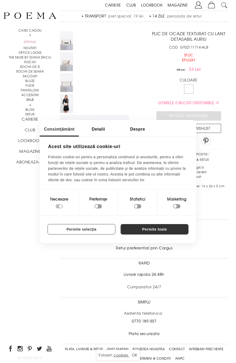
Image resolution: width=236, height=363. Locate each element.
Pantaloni (30, 90)
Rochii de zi (30, 67)
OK (134, 355)
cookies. (121, 355)
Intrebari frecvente (206, 349)
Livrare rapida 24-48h (144, 274)
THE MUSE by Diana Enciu (30, 57)
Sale (30, 100)
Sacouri (30, 76)
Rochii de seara (30, 71)
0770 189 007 (144, 321)
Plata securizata (144, 334)
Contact (177, 349)
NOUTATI (30, 48)
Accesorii (30, 95)
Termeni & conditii (155, 358)
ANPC (180, 358)
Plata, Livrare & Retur (84, 349)
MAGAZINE (178, 5)
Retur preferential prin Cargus (144, 248)
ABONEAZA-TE (30, 162)
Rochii (30, 62)
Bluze (30, 81)
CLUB (131, 5)
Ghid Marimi (118, 349)
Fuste (30, 85)
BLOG (30, 110)
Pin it (206, 140)
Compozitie (198, 154)
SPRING (30, 42)
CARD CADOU (30, 30)
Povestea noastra (149, 349)
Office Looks (30, 53)
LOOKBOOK (151, 5)
